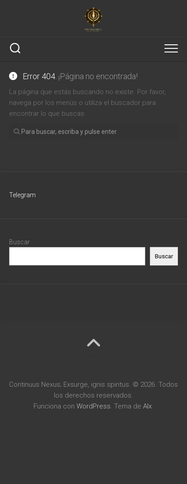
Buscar (19, 242)
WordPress (93, 406)
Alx (147, 406)
